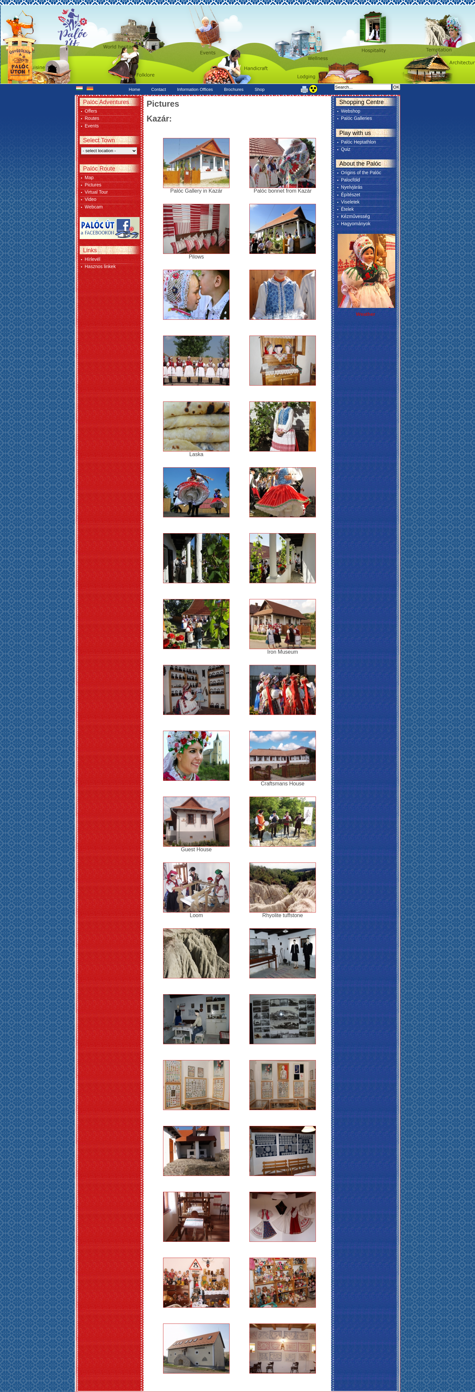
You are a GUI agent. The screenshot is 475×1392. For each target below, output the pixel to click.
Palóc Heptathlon (358, 142)
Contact (158, 89)
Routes (92, 118)
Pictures (93, 184)
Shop (260, 89)
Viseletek (350, 202)
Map (89, 177)
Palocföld (350, 179)
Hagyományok (356, 223)
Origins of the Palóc (361, 172)
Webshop (350, 111)
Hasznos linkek (100, 266)
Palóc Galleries (356, 118)
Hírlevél (92, 259)
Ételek (347, 209)
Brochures (233, 89)
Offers (91, 111)
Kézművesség (355, 216)
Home (134, 89)
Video (91, 199)
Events (92, 125)
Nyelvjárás (351, 187)
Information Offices (195, 89)
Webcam (94, 206)
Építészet (350, 194)
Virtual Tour (96, 192)
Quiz (345, 149)
